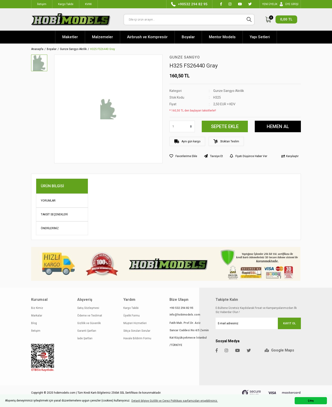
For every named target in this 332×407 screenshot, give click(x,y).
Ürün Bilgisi (52, 186)
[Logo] (70, 19)
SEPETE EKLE (225, 126)
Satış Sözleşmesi (88, 308)
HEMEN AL (278, 126)
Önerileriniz (50, 228)
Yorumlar (48, 200)
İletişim (35, 330)
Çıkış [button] (311, 400)
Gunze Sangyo (184, 57)
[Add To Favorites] (183, 156)
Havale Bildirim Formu (137, 338)
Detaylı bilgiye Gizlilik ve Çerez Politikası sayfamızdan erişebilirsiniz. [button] (174, 400)
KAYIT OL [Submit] (289, 323)
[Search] (189, 19)
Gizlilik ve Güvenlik (89, 323)
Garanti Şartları (86, 330)
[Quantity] (182, 126)
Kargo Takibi (131, 308)
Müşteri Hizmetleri (135, 323)
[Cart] (281, 19)
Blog (34, 323)
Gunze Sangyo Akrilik (228, 91)
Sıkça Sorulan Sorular (136, 330)
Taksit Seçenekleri (54, 214)
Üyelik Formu (131, 315)
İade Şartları (84, 338)
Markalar (36, 315)
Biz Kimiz (37, 308)
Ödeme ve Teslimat (89, 315)
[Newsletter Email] (258, 323)
